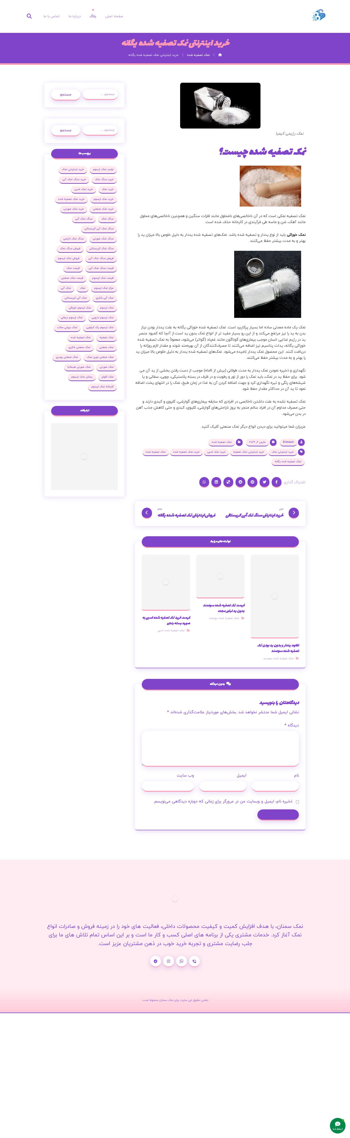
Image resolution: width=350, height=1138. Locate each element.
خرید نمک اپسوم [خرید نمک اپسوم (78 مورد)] (104, 199)
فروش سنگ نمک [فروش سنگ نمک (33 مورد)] (70, 248)
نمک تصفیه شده (222, 442)
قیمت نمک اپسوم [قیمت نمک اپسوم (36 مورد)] (103, 278)
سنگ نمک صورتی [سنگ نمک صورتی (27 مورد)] (103, 239)
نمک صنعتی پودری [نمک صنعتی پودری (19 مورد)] (67, 357)
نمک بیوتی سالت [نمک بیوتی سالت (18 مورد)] (67, 327)
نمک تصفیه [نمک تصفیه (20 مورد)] (107, 337)
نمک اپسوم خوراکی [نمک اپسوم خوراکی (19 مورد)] (80, 308)
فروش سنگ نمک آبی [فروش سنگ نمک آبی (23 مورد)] (101, 258)
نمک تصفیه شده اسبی (171, 631)
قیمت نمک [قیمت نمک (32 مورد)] (73, 268)
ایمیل (241, 776)
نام (296, 776)
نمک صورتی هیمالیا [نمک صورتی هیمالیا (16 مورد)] (79, 367)
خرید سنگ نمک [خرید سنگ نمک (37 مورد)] (104, 179)
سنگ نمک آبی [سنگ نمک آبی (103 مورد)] (83, 219)
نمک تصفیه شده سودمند (278, 659)
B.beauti (288, 442)
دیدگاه (292, 725)
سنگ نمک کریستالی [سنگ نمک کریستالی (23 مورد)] (101, 248)
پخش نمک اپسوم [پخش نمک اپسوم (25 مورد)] (81, 377)
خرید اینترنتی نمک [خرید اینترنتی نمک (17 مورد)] (73, 169)
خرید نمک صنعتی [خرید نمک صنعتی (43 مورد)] (103, 209)
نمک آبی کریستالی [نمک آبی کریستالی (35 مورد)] (76, 298)
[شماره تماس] (194, 961)
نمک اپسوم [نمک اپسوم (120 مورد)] (107, 308)
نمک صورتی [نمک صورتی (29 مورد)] (107, 367)
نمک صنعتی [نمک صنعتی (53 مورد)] (106, 347)
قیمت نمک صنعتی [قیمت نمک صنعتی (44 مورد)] (72, 278)
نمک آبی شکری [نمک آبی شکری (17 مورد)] (105, 298)
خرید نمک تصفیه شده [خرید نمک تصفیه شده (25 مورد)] (71, 199)
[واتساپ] (181, 961)
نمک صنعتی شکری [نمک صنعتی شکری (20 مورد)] (79, 347)
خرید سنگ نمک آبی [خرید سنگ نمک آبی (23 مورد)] (74, 179)
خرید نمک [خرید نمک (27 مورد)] (108, 189)
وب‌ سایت (185, 776)
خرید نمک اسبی (216, 452)
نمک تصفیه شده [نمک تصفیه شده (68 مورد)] (81, 337)
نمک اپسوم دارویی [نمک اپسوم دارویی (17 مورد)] (103, 317)
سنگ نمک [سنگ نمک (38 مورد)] (107, 219)
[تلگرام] (155, 961)
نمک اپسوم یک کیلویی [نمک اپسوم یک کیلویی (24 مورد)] (100, 327)
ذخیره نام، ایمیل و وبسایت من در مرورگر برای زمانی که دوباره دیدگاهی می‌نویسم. (223, 801)
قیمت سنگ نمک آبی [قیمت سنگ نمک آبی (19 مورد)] (101, 268)
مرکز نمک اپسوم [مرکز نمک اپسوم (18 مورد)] (104, 288)
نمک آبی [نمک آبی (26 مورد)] (66, 288)
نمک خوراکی (296, 235)
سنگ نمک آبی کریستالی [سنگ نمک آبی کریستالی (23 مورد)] (99, 228)
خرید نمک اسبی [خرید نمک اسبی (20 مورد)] (83, 189)
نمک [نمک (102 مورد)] (82, 288)
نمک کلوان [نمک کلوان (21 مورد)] (107, 377)
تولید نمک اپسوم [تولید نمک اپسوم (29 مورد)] (103, 169)
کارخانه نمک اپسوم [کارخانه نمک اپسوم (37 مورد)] (102, 386)
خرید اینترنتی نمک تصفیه (248, 452)
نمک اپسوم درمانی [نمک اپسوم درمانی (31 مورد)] (72, 317)
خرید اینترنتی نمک (283, 452)
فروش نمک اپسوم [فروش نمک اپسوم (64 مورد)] (68, 258)
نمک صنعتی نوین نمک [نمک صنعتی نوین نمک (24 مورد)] (100, 357)
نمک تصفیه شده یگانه (288, 462)
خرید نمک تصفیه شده (186, 452)
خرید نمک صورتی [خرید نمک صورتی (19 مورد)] (73, 209)
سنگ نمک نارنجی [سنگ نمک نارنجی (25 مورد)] (73, 239)
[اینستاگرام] (168, 961)
